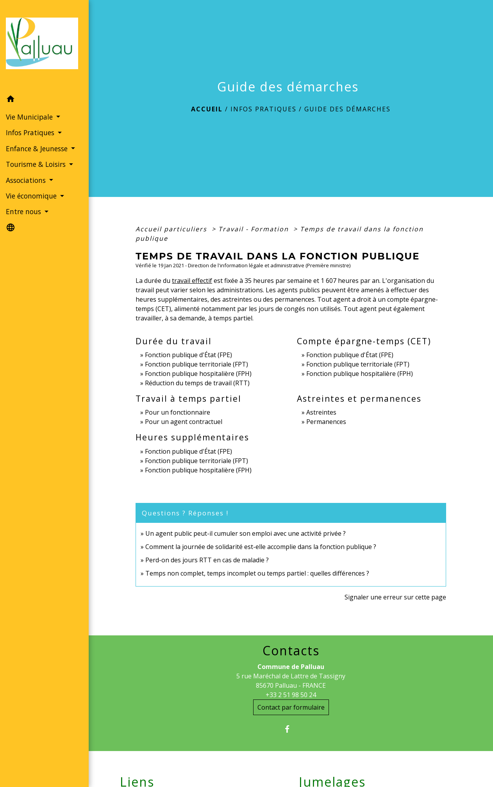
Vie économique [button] (32, 195)
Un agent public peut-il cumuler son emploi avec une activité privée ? (245, 533)
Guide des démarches (347, 109)
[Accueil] (44, 46)
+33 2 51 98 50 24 (291, 694)
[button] (44, 100)
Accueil (207, 109)
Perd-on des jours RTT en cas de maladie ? (207, 560)
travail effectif (192, 280)
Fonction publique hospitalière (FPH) (198, 373)
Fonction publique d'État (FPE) (188, 355)
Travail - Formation (254, 229)
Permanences (326, 421)
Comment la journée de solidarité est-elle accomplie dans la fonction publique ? (260, 546)
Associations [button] (27, 180)
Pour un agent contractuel (183, 421)
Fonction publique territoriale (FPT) (196, 364)
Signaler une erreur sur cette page (395, 597)
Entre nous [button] (24, 211)
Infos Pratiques (263, 109)
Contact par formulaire (291, 707)
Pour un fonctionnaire (177, 412)
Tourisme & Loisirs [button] (37, 164)
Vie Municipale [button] (30, 117)
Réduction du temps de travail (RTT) (197, 383)
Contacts (291, 650)
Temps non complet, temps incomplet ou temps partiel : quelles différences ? (257, 573)
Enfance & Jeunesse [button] (38, 148)
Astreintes (321, 412)
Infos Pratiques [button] (31, 132)
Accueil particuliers (172, 229)
